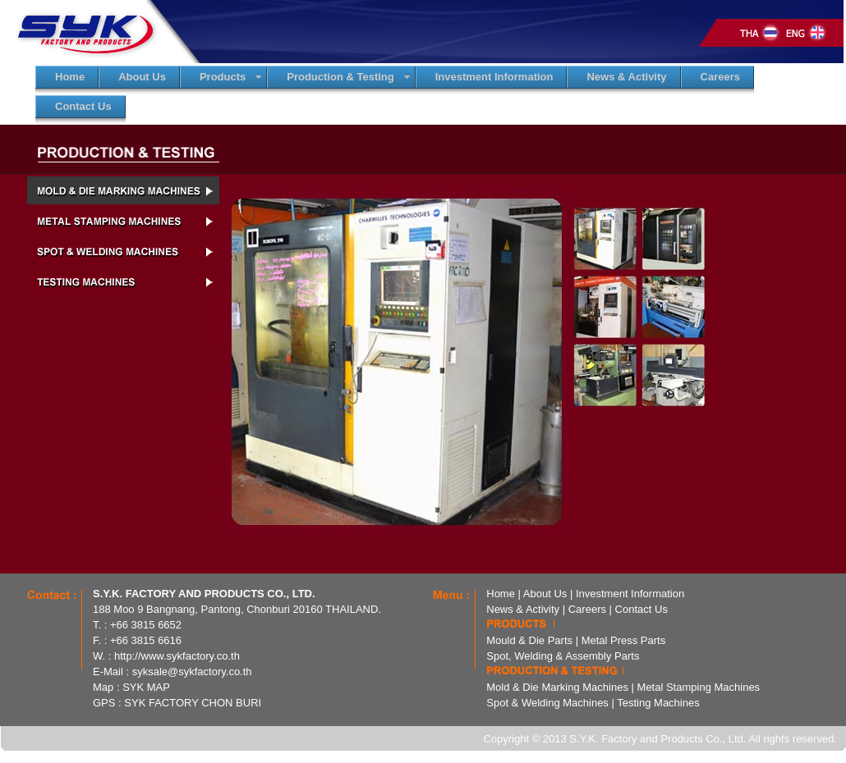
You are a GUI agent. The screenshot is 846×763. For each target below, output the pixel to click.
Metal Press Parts (624, 640)
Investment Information (630, 593)
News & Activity (522, 609)
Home (500, 593)
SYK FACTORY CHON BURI (192, 703)
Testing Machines (658, 703)
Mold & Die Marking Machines (557, 687)
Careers (587, 609)
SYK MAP (146, 687)
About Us (545, 593)
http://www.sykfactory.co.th (177, 656)
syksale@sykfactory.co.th (192, 671)
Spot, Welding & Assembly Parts (562, 656)
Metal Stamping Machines (699, 687)
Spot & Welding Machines (547, 703)
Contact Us (641, 609)
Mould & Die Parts (529, 640)
